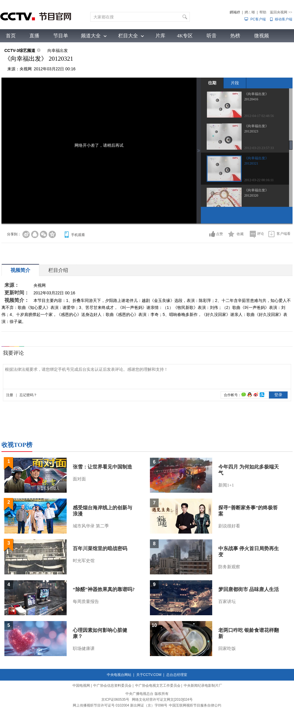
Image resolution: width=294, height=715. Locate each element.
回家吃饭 (227, 648)
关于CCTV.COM (149, 675)
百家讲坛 (227, 601)
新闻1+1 (226, 485)
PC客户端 (258, 19)
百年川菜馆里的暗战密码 (100, 548)
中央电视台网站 (119, 675)
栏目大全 (128, 36)
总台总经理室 (176, 675)
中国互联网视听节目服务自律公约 (195, 705)
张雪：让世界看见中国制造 (102, 467)
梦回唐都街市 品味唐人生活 (248, 589)
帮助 (262, 12)
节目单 (60, 36)
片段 (235, 83)
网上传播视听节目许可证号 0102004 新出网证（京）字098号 (120, 705)
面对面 (79, 479)
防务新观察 (229, 566)
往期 (212, 83)
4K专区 (185, 36)
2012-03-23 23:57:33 (259, 148)
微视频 (261, 36)
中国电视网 (81, 685)
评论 (260, 234)
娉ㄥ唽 (250, 12)
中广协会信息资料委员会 (112, 685)
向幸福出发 (57, 50)
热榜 (235, 36)
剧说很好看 (229, 526)
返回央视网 (281, 12)
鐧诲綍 (235, 12)
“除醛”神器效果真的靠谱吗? (104, 589)
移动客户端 (283, 19)
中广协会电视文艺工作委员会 (157, 685)
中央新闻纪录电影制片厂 (203, 685)
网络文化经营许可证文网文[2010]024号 (162, 699)
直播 (34, 36)
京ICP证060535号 (115, 699)
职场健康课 (84, 648)
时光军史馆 (84, 560)
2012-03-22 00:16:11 (259, 180)
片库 (160, 36)
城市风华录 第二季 (91, 526)
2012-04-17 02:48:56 (259, 116)
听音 (212, 36)
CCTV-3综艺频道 (19, 50)
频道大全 (91, 36)
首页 (11, 36)
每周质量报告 (86, 601)
